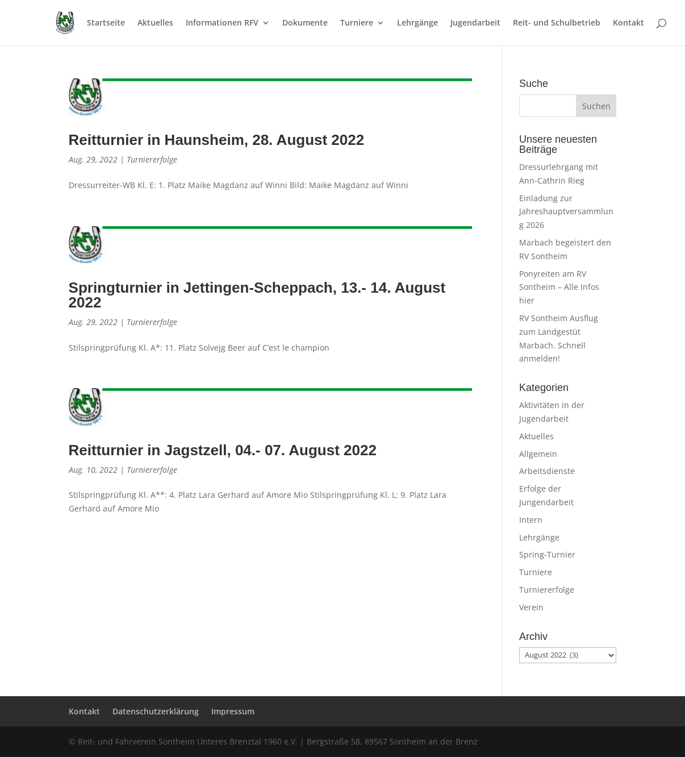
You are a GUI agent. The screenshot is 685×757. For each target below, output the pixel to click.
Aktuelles (155, 23)
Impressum (232, 711)
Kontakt (628, 23)
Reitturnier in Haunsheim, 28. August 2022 (217, 139)
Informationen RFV (222, 23)
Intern (530, 519)
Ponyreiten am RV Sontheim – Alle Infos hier (559, 287)
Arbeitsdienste (547, 470)
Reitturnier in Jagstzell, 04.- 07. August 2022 (223, 450)
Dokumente (305, 23)
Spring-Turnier (547, 554)
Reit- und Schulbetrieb (556, 23)
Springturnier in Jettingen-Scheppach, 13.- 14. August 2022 (257, 295)
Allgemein (538, 453)
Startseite (106, 23)
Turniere (356, 23)
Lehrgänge (417, 23)
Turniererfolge (152, 159)
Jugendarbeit (475, 23)
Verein (531, 607)
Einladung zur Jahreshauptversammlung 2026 (566, 212)
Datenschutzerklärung (155, 711)
